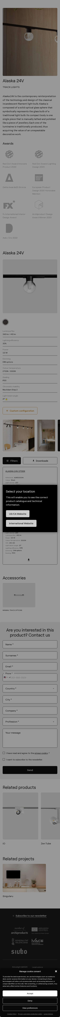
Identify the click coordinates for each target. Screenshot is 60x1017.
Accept (30, 993)
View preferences (30, 1008)
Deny (30, 1001)
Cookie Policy (12, 1014)
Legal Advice (48, 1014)
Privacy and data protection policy (30, 1014)
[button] (56, 971)
